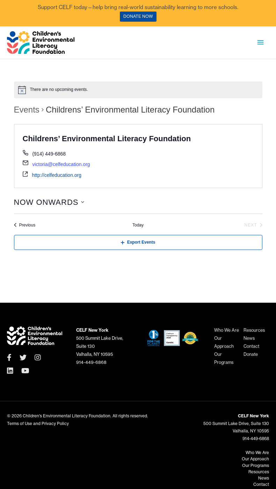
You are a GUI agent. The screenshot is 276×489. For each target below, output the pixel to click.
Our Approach (255, 460)
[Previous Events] (25, 226)
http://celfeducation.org (56, 176)
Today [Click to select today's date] (138, 225)
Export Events (138, 243)
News (249, 340)
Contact (251, 348)
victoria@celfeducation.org (61, 165)
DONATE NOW (138, 16)
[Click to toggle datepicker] (49, 203)
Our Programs (255, 466)
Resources (254, 332)
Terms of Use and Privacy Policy (38, 425)
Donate (251, 356)
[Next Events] (253, 226)
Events (26, 110)
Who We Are (226, 332)
